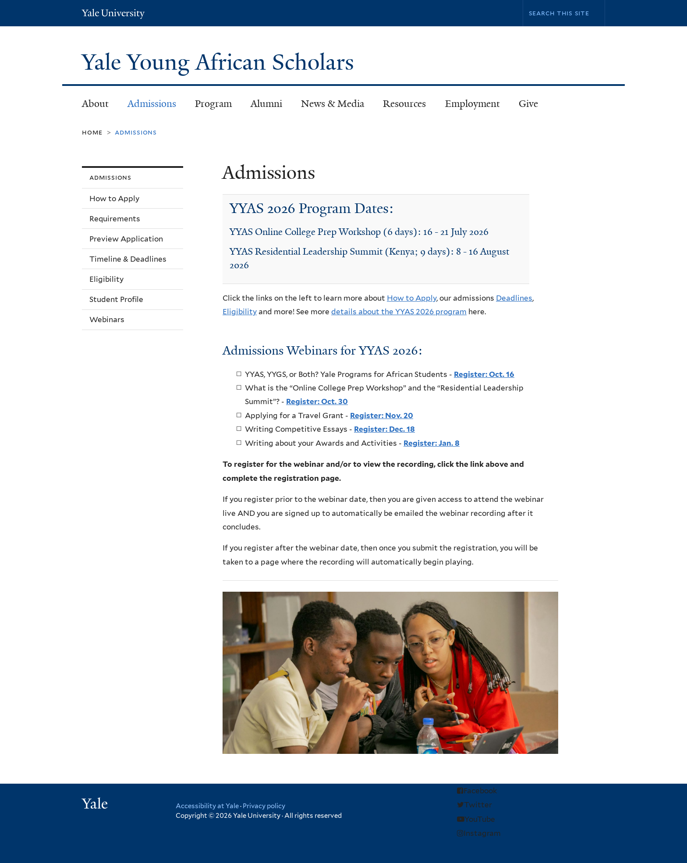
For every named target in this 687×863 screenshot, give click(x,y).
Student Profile (116, 299)
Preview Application (126, 238)
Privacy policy (264, 806)
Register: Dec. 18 (384, 429)
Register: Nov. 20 (381, 415)
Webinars (106, 319)
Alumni (262, 106)
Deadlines (514, 298)
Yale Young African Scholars (220, 62)
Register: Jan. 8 (432, 443)
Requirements (114, 218)
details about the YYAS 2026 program (399, 311)
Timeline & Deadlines (127, 259)
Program (209, 106)
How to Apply (411, 298)
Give (528, 103)
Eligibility (240, 311)
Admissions (147, 106)
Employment (472, 103)
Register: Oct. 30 (317, 401)
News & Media (332, 103)
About (91, 106)
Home (92, 132)
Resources (401, 106)
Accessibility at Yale (207, 806)
